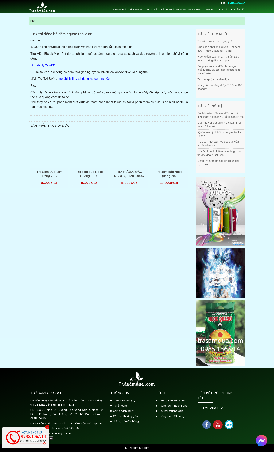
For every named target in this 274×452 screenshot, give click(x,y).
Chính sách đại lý (123, 410)
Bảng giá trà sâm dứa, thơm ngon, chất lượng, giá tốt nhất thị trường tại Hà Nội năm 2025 (219, 70)
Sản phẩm (136, 9)
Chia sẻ (35, 40)
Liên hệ (239, 9)
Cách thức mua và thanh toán (181, 9)
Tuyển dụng (120, 405)
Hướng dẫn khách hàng (173, 405)
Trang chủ (118, 9)
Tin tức (223, 9)
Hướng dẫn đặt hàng (126, 421)
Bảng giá (151, 9)
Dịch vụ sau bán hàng (172, 400)
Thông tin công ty (124, 400)
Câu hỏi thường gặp (125, 416)
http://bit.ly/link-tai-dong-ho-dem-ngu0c (84, 78)
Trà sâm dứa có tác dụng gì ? (215, 41)
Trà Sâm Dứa (212, 408)
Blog (209, 9)
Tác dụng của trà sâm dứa (213, 79)
